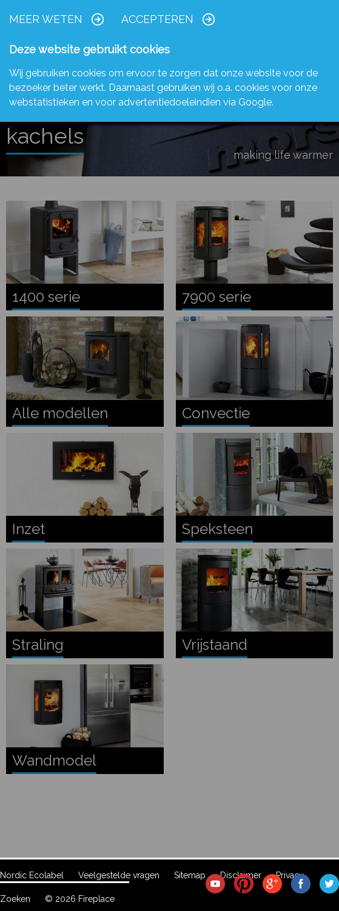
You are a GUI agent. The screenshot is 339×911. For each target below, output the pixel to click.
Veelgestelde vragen (118, 875)
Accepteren (157, 19)
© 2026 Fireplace (80, 899)
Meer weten (45, 19)
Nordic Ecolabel (32, 875)
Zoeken (15, 899)
